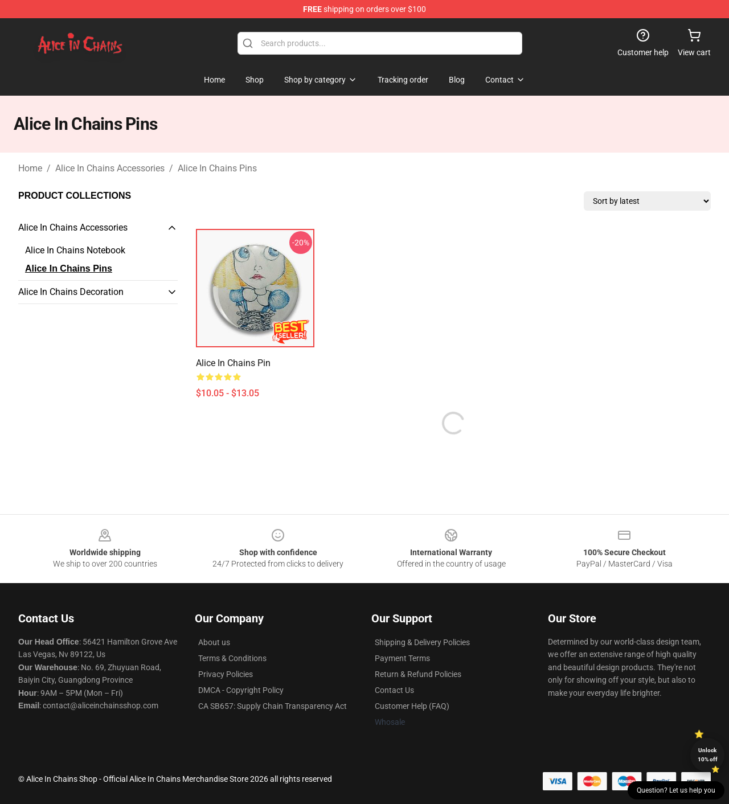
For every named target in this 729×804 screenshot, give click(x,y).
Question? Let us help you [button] (676, 790)
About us (214, 642)
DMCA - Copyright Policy (241, 690)
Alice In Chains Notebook (75, 250)
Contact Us (394, 690)
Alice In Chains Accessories (110, 168)
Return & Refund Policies (418, 674)
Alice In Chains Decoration (71, 291)
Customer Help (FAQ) (412, 706)
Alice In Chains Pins (217, 168)
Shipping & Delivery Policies (422, 642)
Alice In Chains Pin (233, 363)
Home (30, 168)
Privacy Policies (225, 674)
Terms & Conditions (232, 658)
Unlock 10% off (708, 754)
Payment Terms (402, 658)
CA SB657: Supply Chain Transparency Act (272, 706)
